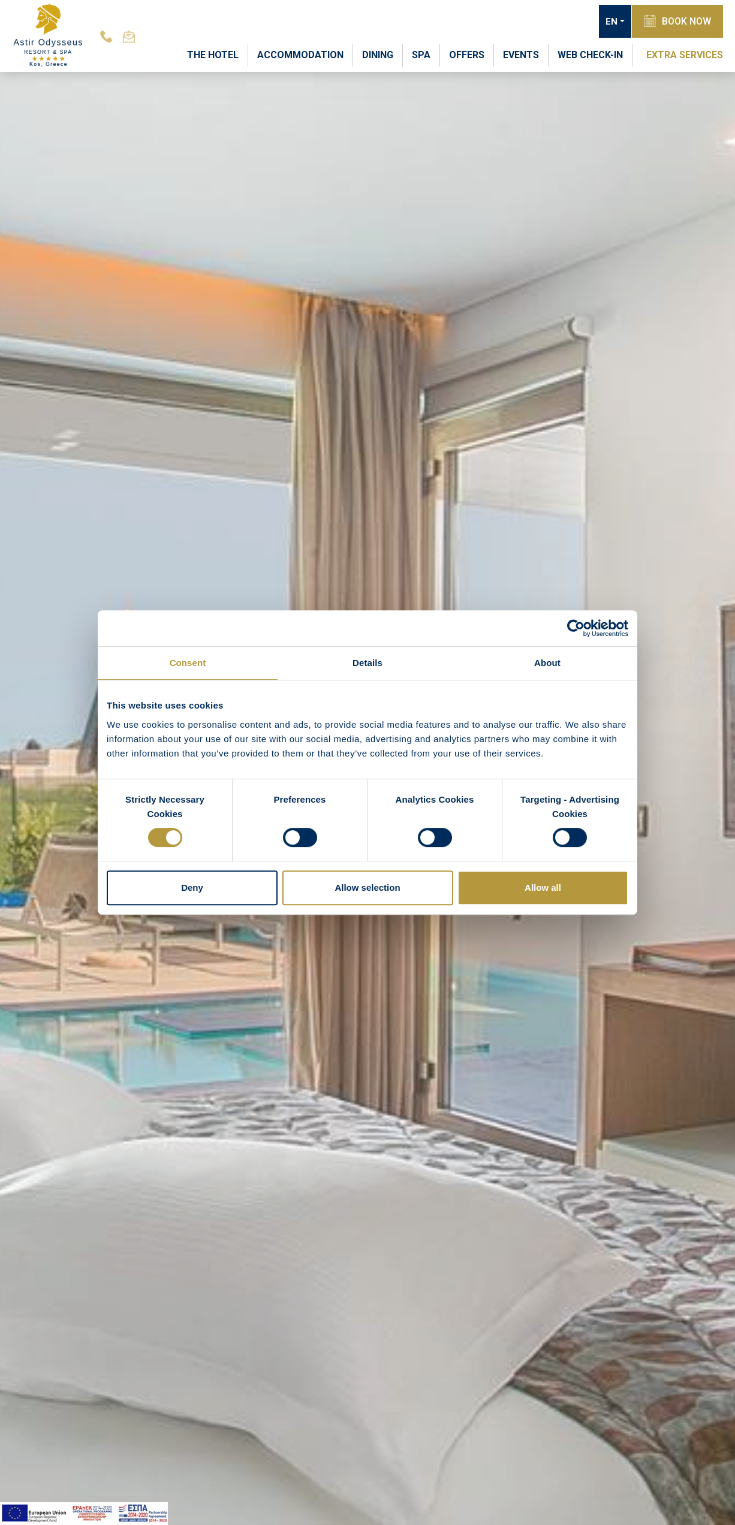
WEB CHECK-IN (590, 55)
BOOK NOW (677, 21)
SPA (421, 55)
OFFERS (466, 55)
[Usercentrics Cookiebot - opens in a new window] (575, 628)
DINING (377, 55)
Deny (192, 887)
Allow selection (367, 887)
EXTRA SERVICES (684, 55)
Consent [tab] (188, 663)
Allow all (543, 887)
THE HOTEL (213, 55)
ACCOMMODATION (300, 55)
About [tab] (547, 663)
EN (611, 21)
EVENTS (521, 55)
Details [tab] (367, 663)
